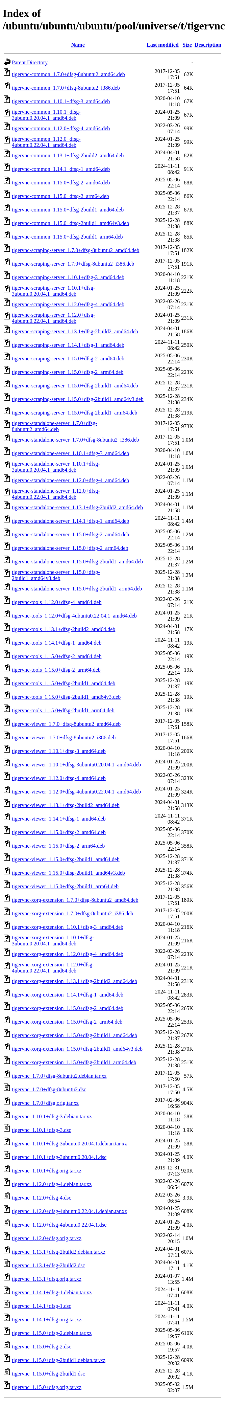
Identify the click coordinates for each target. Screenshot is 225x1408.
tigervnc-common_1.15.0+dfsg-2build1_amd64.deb (68, 210)
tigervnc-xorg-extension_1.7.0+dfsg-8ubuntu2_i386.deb (72, 913)
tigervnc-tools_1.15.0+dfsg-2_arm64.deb (56, 670)
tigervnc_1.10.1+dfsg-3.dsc (41, 1130)
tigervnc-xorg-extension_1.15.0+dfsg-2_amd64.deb (67, 1008)
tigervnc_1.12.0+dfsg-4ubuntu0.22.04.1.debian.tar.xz (69, 1211)
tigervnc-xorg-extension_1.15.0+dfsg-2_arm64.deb (67, 1022)
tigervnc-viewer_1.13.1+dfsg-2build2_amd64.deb (66, 805)
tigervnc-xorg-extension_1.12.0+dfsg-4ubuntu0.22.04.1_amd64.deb (53, 968)
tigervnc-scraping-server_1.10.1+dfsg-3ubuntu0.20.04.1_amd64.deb (53, 291)
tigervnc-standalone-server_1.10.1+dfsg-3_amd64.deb (70, 453)
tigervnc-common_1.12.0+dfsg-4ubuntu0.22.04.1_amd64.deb (46, 142)
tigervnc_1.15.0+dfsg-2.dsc (41, 1346)
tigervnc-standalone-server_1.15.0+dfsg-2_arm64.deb (70, 548)
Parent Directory (30, 62)
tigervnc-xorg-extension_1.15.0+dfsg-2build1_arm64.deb (74, 1062)
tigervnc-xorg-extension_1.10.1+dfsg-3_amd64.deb (67, 927)
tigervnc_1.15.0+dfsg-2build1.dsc (48, 1374)
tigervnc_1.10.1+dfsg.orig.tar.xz (46, 1171)
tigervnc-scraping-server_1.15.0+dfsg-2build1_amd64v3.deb (78, 399)
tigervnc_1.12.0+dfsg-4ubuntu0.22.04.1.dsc (59, 1225)
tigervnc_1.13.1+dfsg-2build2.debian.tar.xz (58, 1252)
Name (78, 45)
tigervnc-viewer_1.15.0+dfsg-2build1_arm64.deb (65, 886)
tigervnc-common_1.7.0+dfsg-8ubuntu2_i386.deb (66, 88)
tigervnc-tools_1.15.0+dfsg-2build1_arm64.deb (63, 710)
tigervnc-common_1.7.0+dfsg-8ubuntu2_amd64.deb (68, 74)
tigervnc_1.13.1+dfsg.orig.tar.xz (46, 1279)
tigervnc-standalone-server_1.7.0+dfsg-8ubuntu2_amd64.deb (54, 426)
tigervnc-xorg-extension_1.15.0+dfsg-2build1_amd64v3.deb (77, 1049)
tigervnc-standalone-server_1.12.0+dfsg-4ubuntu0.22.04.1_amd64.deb (56, 494)
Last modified (163, 45)
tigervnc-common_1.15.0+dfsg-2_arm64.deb (60, 196)
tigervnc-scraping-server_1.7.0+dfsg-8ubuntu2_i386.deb (73, 264)
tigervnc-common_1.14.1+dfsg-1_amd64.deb (61, 169)
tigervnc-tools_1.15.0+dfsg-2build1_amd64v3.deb (66, 697)
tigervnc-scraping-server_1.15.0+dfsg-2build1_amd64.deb (75, 385)
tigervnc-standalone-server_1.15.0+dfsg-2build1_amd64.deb (77, 561)
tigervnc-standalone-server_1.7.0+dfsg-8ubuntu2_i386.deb (75, 440)
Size (187, 45)
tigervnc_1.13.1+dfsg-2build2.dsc (48, 1265)
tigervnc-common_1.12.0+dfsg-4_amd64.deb (61, 128)
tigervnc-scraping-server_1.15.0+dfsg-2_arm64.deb (67, 372)
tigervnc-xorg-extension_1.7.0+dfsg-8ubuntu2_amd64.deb (75, 900)
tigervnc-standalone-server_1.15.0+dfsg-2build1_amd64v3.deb (56, 575)
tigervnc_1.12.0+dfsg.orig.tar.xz (46, 1238)
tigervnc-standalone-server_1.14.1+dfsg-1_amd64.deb (70, 521)
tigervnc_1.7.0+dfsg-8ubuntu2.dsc (49, 1089)
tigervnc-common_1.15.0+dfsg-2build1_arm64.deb (67, 237)
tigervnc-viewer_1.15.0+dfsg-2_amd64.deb (59, 832)
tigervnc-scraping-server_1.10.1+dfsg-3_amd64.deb (68, 277)
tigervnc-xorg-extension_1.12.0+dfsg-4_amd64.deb (67, 954)
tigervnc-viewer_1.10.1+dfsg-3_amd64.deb (59, 751)
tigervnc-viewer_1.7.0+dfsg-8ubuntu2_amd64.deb (66, 724)
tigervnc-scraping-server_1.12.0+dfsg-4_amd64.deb (68, 304)
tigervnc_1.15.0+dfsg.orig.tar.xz (46, 1387)
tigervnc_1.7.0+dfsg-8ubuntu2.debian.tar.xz (59, 1076)
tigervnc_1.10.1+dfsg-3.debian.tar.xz (52, 1116)
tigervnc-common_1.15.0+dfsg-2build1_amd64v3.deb (70, 223)
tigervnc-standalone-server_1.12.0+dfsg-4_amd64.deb (70, 480)
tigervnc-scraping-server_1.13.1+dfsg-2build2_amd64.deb (75, 331)
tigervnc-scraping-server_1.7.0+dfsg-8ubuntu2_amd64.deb (75, 250)
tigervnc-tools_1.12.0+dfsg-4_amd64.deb (56, 602)
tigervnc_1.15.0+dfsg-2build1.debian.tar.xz (58, 1360)
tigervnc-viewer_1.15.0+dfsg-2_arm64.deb (58, 846)
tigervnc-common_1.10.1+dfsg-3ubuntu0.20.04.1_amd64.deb (46, 115)
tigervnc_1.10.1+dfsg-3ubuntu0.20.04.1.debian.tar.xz (69, 1143)
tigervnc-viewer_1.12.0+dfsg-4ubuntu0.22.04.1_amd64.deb (76, 792)
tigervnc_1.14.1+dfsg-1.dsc (41, 1306)
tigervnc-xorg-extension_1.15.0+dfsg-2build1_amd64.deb (74, 1035)
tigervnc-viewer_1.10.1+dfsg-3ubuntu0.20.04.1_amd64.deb (76, 764)
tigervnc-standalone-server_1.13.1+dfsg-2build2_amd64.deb (77, 507)
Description (208, 45)
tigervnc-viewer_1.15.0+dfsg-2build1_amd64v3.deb (68, 873)
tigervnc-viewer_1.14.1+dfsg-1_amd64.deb (59, 819)
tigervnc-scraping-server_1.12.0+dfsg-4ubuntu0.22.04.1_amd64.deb (53, 318)
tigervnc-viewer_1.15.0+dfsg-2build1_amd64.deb (66, 859)
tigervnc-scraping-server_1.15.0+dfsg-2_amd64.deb (68, 358)
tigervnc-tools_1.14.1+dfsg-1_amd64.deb (56, 643)
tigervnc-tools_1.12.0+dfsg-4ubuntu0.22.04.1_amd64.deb (74, 616)
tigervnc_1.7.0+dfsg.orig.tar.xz (45, 1103)
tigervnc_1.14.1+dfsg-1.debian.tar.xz (52, 1292)
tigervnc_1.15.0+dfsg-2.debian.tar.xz (52, 1333)
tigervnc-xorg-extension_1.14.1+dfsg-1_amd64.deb (67, 995)
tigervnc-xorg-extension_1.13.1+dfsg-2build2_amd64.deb (74, 981)
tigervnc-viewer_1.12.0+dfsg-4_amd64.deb (59, 778)
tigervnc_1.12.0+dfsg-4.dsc (41, 1198)
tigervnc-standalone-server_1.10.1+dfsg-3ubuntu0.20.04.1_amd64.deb (56, 467)
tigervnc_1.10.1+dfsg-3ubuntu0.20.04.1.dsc (59, 1157)
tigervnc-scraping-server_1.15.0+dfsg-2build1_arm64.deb (74, 413)
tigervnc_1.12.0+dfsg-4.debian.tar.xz (52, 1184)
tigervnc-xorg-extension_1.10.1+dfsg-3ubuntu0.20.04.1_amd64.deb (53, 940)
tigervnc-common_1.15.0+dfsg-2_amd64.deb (61, 182)
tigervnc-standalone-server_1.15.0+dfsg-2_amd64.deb (70, 534)
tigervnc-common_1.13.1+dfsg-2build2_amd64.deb (68, 155)
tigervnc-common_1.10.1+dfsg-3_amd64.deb (61, 101)
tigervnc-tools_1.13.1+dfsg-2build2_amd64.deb (63, 629)
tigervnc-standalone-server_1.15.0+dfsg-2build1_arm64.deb (77, 588)
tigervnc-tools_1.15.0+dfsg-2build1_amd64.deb (63, 683)
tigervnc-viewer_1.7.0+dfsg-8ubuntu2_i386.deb (64, 737)
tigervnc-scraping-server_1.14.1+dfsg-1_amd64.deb (68, 345)
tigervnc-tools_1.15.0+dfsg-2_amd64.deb (56, 656)
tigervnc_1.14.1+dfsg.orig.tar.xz (46, 1319)
